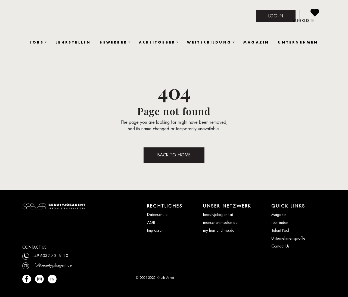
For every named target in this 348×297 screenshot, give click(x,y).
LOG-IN (275, 16)
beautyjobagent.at (218, 214)
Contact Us (280, 246)
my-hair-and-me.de (218, 230)
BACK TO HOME (174, 155)
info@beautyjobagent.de (52, 265)
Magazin (278, 214)
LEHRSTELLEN (73, 42)
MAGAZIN (256, 42)
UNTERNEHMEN (298, 42)
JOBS (37, 42)
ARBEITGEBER (157, 42)
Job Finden (279, 222)
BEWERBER (113, 42)
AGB (151, 222)
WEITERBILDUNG (209, 42)
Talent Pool (280, 230)
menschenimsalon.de (220, 222)
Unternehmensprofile (288, 238)
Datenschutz (157, 214)
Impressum (155, 230)
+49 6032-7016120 (50, 255)
